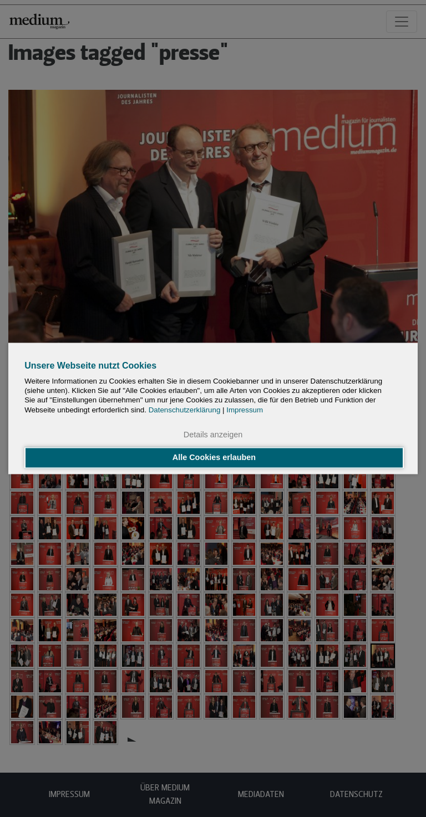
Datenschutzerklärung (185, 410)
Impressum (244, 410)
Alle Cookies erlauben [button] (214, 457)
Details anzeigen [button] (213, 434)
